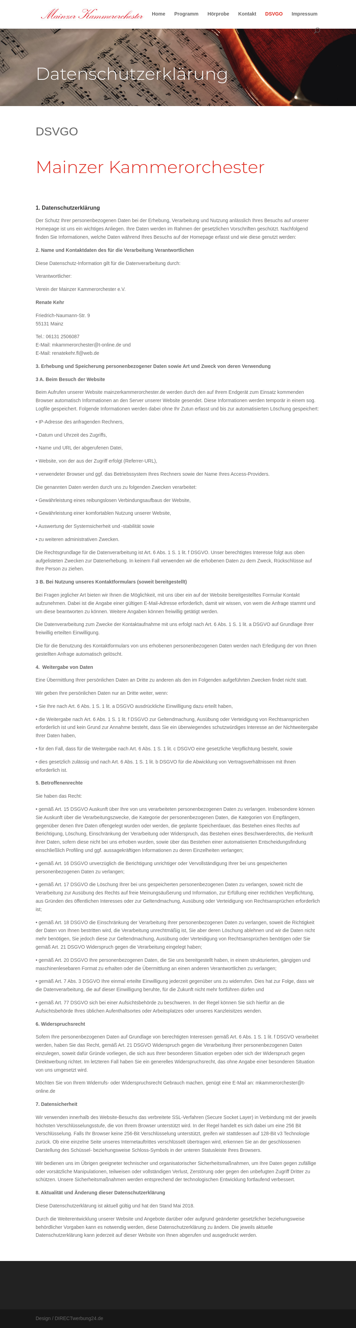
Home (158, 14)
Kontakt (247, 14)
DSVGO (274, 14)
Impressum (305, 14)
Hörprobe (218, 14)
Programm (186, 14)
